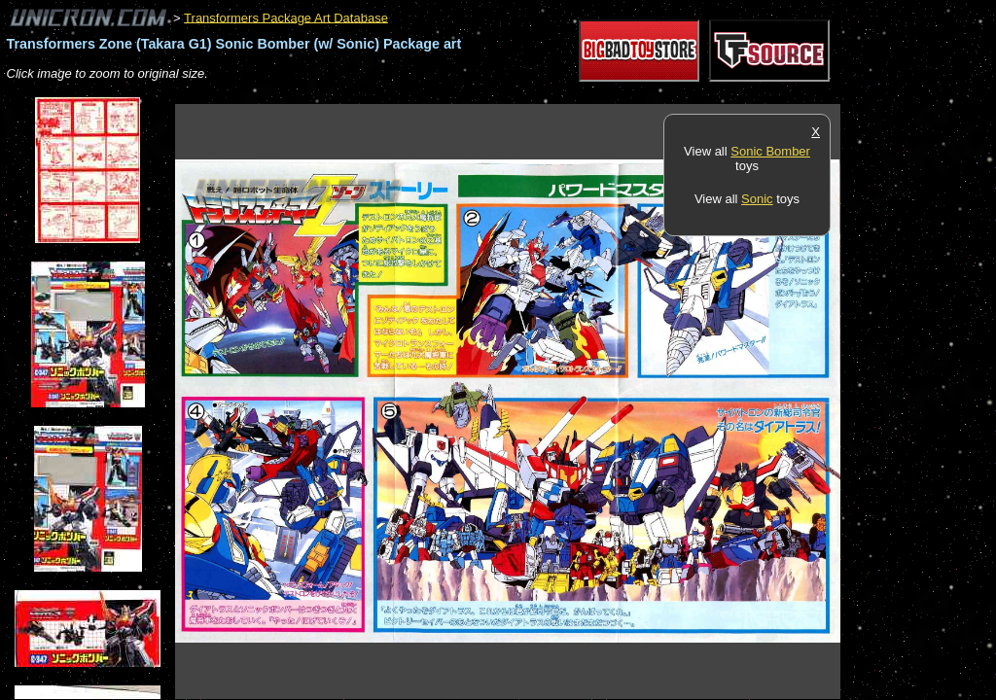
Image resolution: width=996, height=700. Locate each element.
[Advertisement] (529, 94)
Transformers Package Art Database (286, 17)
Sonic (757, 199)
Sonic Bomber (770, 151)
